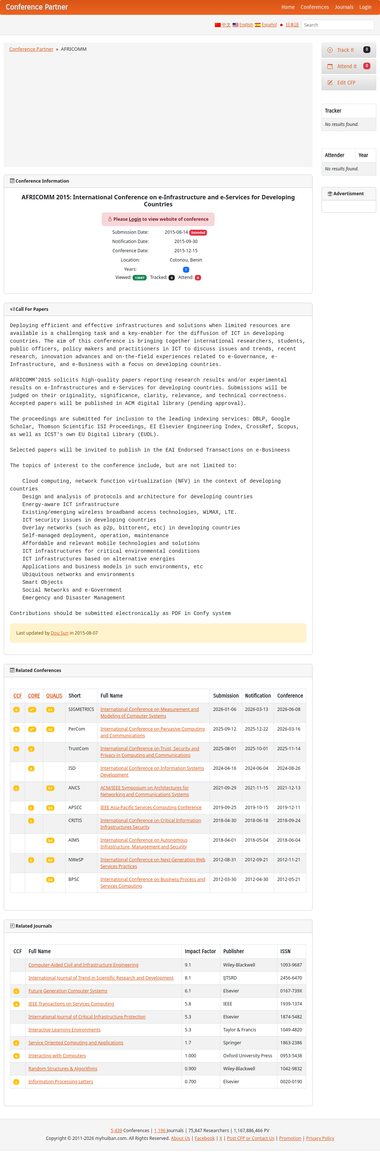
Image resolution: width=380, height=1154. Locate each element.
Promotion (290, 1138)
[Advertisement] (158, 108)
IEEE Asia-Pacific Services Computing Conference (150, 807)
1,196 (160, 1130)
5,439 (116, 1130)
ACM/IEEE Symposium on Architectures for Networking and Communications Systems (144, 791)
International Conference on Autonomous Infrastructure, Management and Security (143, 843)
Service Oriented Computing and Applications (76, 1043)
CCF (17, 696)
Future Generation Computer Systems (68, 991)
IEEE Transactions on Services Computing (71, 1004)
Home (288, 7)
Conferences (315, 7)
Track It (348, 49)
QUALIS (54, 696)
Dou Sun (60, 633)
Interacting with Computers (57, 1055)
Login (365, 7)
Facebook (205, 1138)
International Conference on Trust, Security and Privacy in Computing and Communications (149, 751)
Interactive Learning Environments (65, 1030)
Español (269, 24)
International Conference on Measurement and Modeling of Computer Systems (149, 712)
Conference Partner (31, 49)
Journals (344, 7)
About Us (180, 1138)
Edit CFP (341, 83)
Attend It (348, 66)
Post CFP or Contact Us (250, 1138)
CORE (34, 696)
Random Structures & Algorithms (63, 1068)
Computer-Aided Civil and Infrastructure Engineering (84, 965)
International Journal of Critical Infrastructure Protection (87, 1017)
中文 (226, 24)
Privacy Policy (320, 1138)
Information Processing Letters (61, 1081)
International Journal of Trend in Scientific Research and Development (101, 978)
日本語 (292, 24)
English (246, 24)
